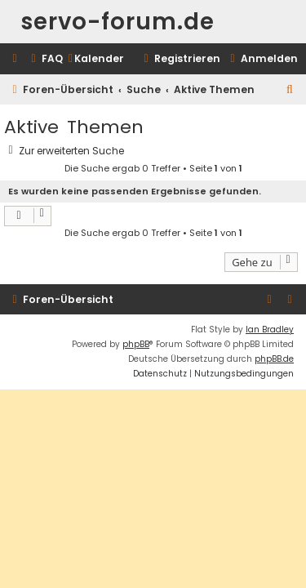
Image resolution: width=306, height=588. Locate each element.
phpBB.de (274, 359)
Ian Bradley (270, 329)
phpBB (135, 344)
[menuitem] (45, 59)
